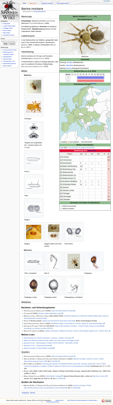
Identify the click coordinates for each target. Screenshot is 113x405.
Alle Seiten (6, 33)
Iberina (68, 68)
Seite (24, 3)
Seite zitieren (7, 66)
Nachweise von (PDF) (38, 328)
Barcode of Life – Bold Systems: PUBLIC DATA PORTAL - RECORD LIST (50, 343)
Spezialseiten (7, 56)
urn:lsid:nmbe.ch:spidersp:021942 (80, 148)
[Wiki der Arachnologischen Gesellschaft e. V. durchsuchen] (9, 41)
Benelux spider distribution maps (49, 313)
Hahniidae (69, 65)
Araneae (70, 62)
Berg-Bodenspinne (39, 11)
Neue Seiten (7, 30)
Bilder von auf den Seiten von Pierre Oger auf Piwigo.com (50, 340)
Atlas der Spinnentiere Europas (62, 311)
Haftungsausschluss (52, 402)
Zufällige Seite (7, 28)
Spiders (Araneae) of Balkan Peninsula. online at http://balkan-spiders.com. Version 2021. (77, 331)
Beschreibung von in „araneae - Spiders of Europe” (48, 338)
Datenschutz (60, 400)
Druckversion (7, 59)
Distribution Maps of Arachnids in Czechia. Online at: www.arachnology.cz (77, 323)
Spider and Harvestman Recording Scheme (57, 321)
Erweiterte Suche (8, 35)
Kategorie (25, 393)
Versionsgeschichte (63, 3)
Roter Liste (92, 151)
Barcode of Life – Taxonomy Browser (37, 345)
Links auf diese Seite (10, 50)
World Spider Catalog (53, 376)
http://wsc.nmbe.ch (99, 376)
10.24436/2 (60, 378)
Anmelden (107, 1)
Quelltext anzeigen (47, 3)
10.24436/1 (54, 361)
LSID (61, 148)
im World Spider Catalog (38, 348)
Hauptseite (6, 23)
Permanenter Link (9, 61)
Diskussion (32, 3)
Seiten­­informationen (9, 63)
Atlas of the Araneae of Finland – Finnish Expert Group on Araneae (78, 326)
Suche (3, 38)
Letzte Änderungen (9, 26)
